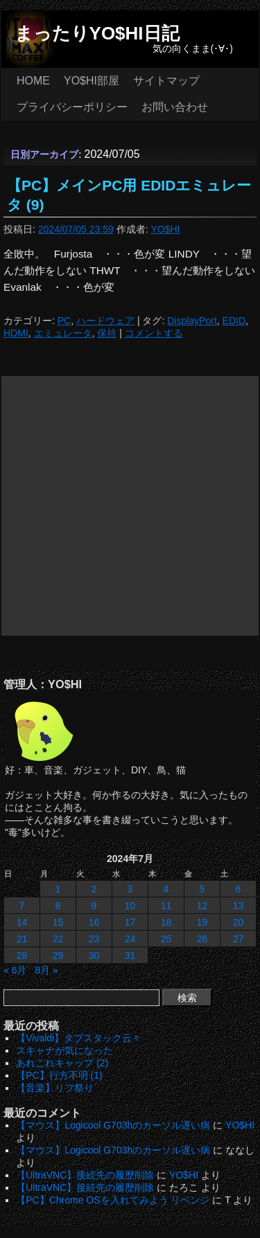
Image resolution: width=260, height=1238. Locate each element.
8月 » (46, 970)
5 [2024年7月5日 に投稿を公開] (202, 889)
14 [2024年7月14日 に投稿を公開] (22, 922)
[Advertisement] (130, 506)
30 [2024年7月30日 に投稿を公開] (94, 955)
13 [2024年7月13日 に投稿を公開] (238, 905)
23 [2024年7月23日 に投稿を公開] (94, 938)
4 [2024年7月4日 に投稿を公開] (166, 889)
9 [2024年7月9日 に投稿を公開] (94, 905)
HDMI (15, 333)
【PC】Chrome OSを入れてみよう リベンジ (112, 1199)
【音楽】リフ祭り (55, 1087)
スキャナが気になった (64, 1050)
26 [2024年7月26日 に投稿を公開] (202, 938)
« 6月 (14, 970)
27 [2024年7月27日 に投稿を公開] (238, 938)
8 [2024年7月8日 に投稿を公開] (58, 905)
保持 (106, 333)
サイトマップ (166, 81)
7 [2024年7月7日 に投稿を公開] (22, 905)
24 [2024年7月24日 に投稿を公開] (130, 938)
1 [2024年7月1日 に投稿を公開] (58, 889)
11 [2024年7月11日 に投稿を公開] (166, 905)
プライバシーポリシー (72, 107)
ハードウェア (105, 320)
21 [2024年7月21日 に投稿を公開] (22, 938)
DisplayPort (192, 320)
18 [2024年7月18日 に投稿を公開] (166, 922)
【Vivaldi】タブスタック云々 (78, 1037)
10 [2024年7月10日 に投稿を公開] (130, 905)
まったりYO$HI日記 (97, 33)
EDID (234, 320)
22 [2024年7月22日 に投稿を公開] (58, 938)
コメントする (154, 333)
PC (64, 320)
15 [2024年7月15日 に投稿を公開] (58, 922)
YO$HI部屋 (91, 81)
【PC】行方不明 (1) (59, 1075)
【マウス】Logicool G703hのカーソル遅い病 (113, 1125)
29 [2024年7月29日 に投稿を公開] (58, 955)
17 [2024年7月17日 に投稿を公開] (130, 922)
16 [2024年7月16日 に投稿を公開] (94, 922)
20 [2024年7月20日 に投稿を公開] (238, 922)
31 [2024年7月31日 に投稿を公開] (130, 955)
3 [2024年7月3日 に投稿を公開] (130, 889)
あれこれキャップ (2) (62, 1062)
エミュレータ (63, 333)
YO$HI (165, 229)
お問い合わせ (174, 107)
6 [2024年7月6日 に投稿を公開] (238, 889)
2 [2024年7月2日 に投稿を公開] (94, 889)
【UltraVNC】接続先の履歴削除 (85, 1175)
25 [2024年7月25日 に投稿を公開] (166, 938)
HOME (33, 81)
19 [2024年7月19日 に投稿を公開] (202, 922)
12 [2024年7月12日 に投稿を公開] (202, 905)
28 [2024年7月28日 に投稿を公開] (22, 955)
